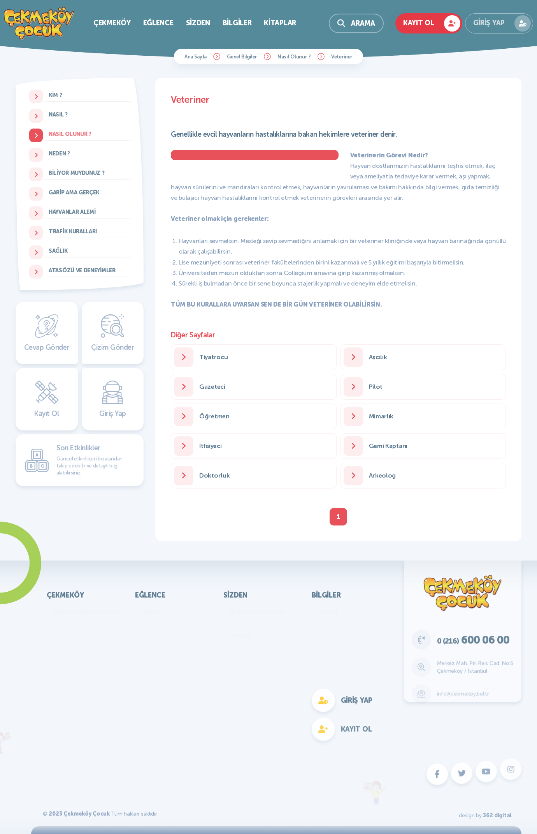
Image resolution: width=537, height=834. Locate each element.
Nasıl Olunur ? (294, 57)
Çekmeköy (112, 23)
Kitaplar (280, 23)
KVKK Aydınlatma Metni (85, 611)
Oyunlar (152, 611)
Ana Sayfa (195, 57)
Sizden (198, 23)
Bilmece (240, 634)
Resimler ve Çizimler (257, 611)
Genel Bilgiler (242, 57)
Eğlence (158, 23)
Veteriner (342, 57)
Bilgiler (237, 23)
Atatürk (328, 611)
